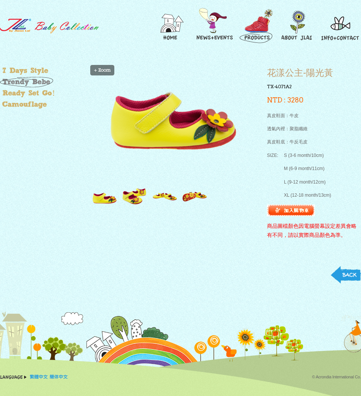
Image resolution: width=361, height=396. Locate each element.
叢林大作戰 (43, 104)
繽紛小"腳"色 (43, 70)
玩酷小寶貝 (43, 81)
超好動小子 (43, 93)
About (298, 26)
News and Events (214, 26)
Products (257, 26)
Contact (340, 26)
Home (171, 26)
